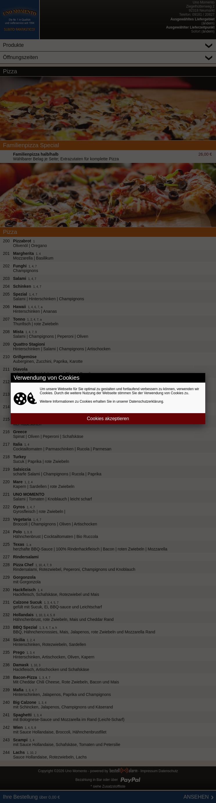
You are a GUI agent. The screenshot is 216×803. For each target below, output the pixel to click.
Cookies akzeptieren (108, 418)
